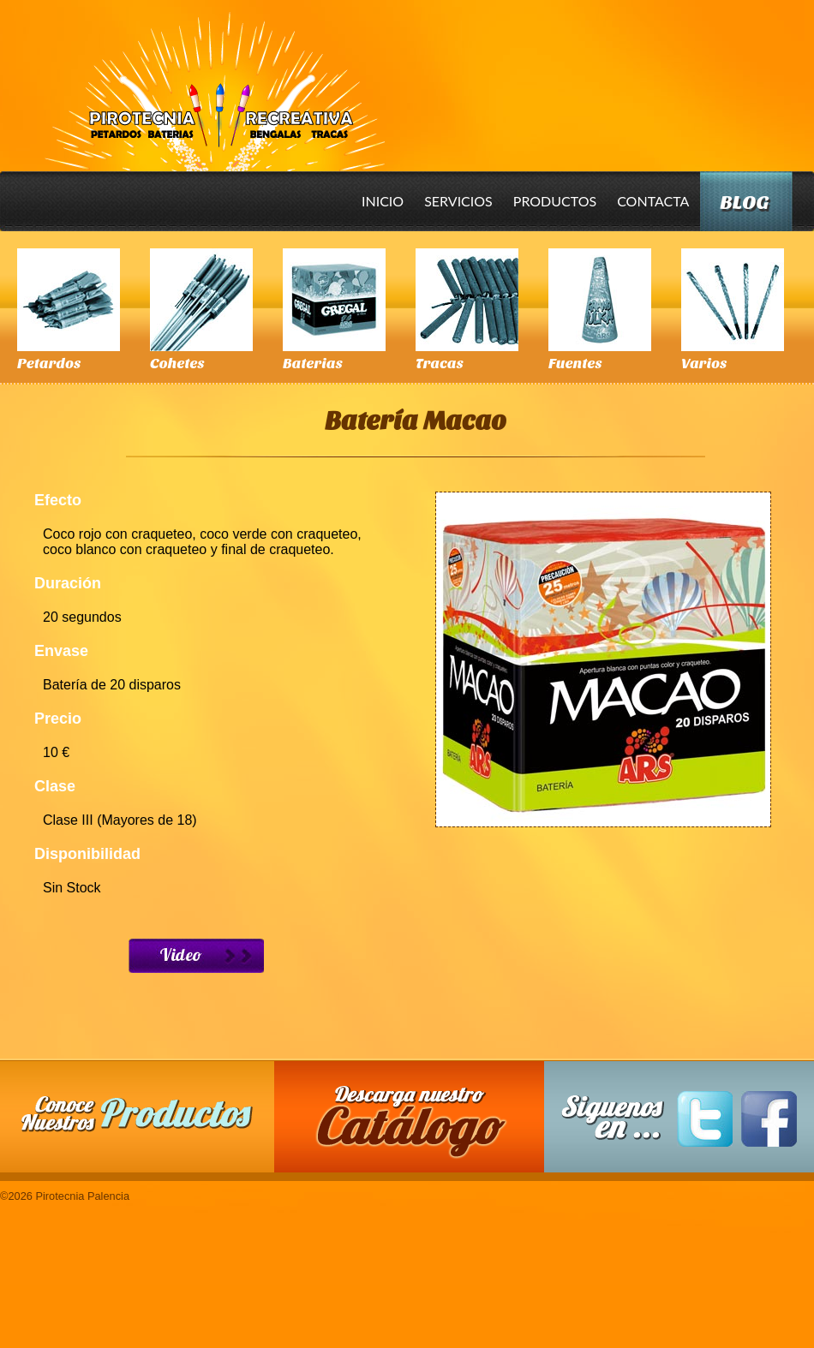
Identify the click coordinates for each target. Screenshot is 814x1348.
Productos (554, 201)
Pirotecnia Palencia (214, 79)
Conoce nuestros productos (137, 1113)
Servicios (458, 201)
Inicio (383, 201)
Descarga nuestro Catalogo (418, 1125)
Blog (744, 202)
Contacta (653, 201)
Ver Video (196, 956)
